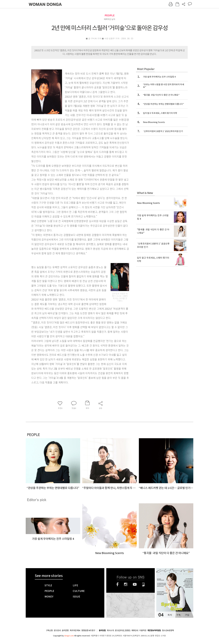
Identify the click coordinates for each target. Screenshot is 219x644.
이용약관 (142, 630)
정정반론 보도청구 (88, 630)
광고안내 (57, 630)
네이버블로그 (143, 584)
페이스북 (117, 584)
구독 (178, 614)
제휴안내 (134, 630)
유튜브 (135, 584)
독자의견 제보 (75, 630)
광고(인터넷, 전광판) (122, 630)
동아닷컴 (102, 630)
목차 (169, 614)
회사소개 (110, 630)
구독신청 (49, 630)
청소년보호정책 (168, 630)
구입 (187, 614)
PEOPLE (110, 15)
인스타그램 (125, 584)
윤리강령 (65, 630)
